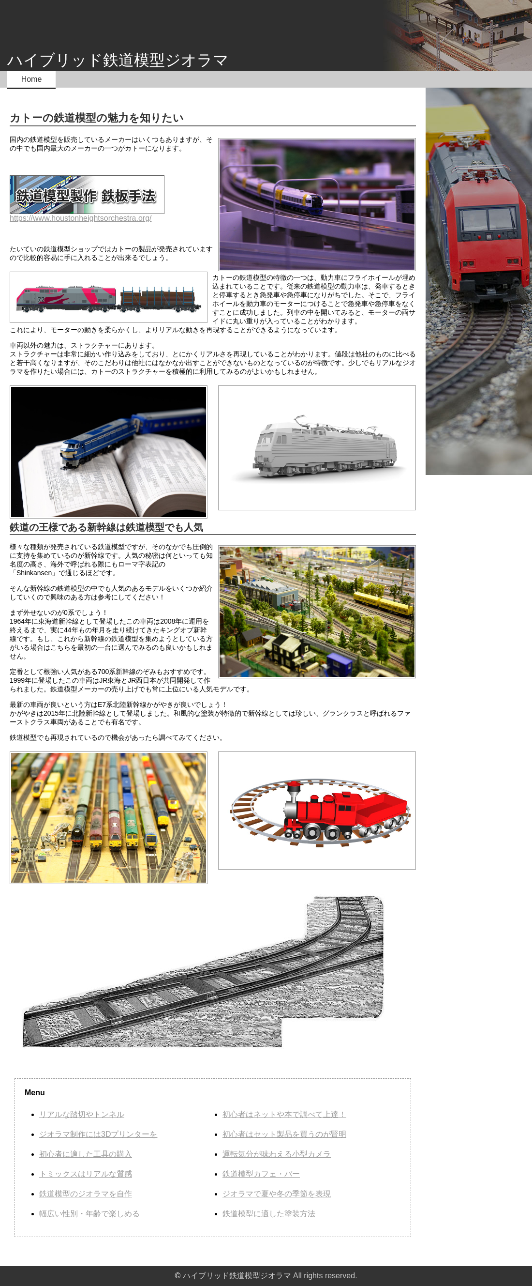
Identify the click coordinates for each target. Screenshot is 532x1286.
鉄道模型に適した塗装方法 (268, 1213)
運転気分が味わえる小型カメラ (276, 1154)
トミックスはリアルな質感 (85, 1174)
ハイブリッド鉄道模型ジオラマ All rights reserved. (270, 1275)
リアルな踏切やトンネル (81, 1114)
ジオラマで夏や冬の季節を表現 (276, 1194)
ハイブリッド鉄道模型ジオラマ (118, 60)
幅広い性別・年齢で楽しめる (89, 1213)
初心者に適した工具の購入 (85, 1154)
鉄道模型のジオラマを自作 (85, 1194)
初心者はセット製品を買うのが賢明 (284, 1134)
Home (31, 79)
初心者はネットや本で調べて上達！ (284, 1114)
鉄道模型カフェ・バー (261, 1174)
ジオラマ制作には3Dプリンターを (98, 1134)
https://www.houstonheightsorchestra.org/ (87, 198)
